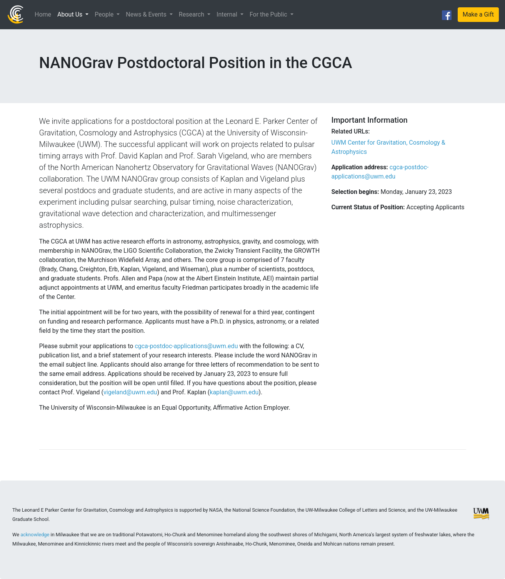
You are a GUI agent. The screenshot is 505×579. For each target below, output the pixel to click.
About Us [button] (70, 14)
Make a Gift (478, 14)
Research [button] (192, 14)
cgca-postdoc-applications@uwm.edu (187, 346)
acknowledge (34, 534)
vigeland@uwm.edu (130, 392)
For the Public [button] (269, 14)
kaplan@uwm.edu (234, 392)
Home (43, 14)
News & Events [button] (147, 14)
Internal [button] (228, 14)
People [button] (105, 14)
